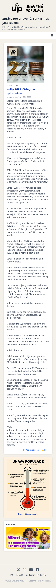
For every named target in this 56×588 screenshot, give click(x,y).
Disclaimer (30, 575)
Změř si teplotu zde (28, 514)
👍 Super (45, 450)
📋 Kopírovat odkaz (31, 450)
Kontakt (19, 575)
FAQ (12, 575)
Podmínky (41, 575)
